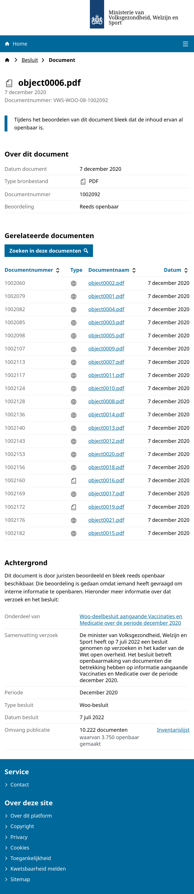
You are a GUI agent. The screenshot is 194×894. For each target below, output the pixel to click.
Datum (176, 270)
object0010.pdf (106, 388)
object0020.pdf (106, 454)
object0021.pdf (106, 519)
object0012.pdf (106, 440)
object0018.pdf (106, 467)
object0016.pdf (106, 480)
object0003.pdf (106, 322)
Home (15, 43)
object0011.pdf (106, 375)
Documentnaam (112, 270)
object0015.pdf (106, 533)
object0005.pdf (106, 335)
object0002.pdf (106, 282)
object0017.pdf (106, 493)
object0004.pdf (106, 309)
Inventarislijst (173, 730)
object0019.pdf (106, 506)
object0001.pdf (106, 296)
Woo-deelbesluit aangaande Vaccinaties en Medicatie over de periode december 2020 (131, 619)
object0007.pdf (106, 361)
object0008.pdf (106, 401)
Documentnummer (33, 270)
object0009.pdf (106, 348)
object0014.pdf (106, 414)
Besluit (31, 60)
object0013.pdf (106, 427)
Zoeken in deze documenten (48, 250)
